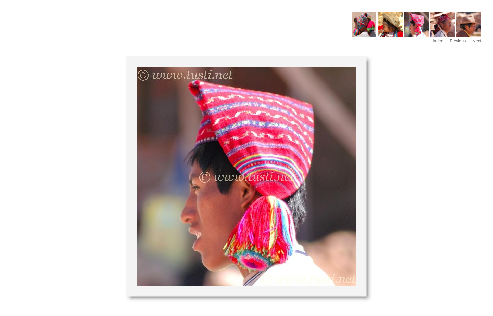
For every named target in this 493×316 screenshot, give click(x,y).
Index (438, 41)
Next (476, 41)
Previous (458, 41)
